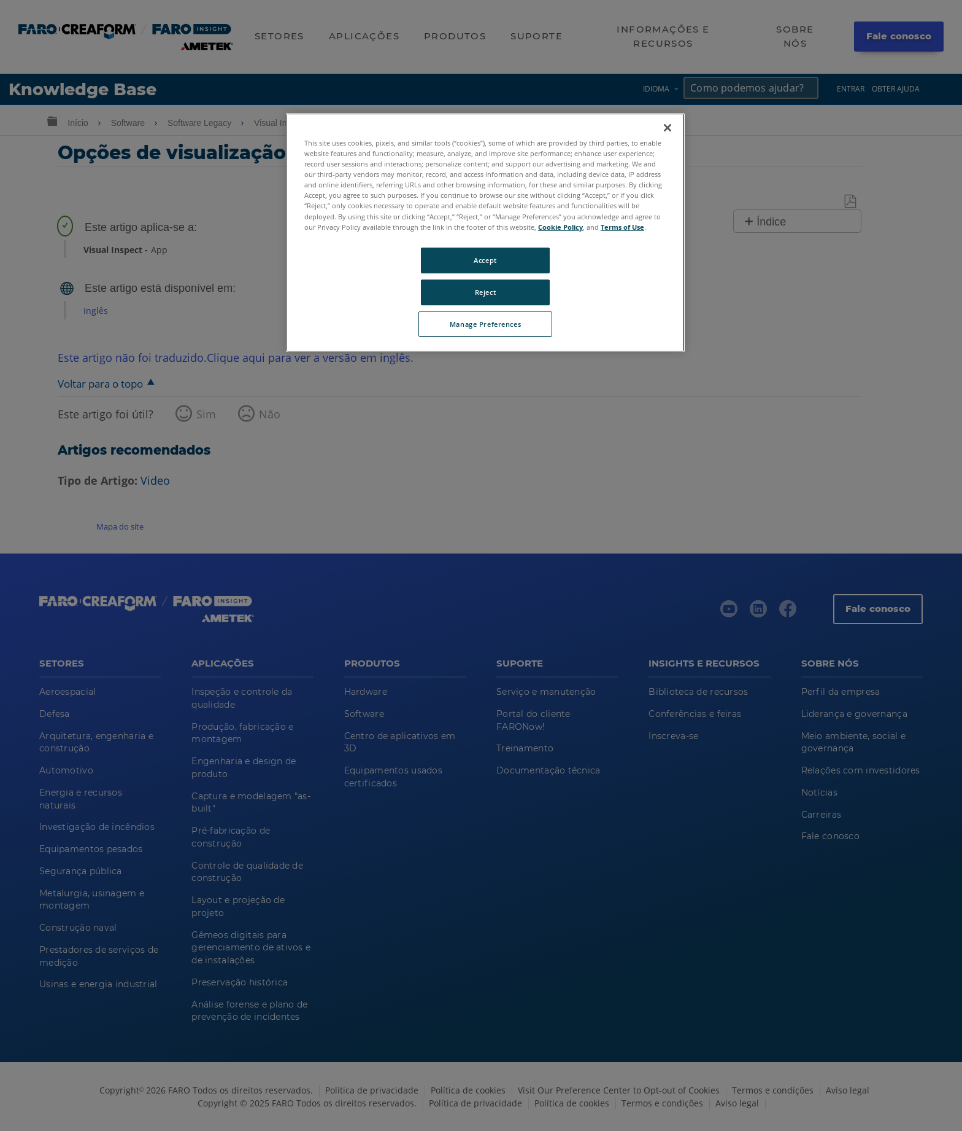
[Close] (667, 127)
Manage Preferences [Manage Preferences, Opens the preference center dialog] (485, 324)
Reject (485, 292)
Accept (485, 260)
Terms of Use (622, 227)
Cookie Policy (560, 227)
